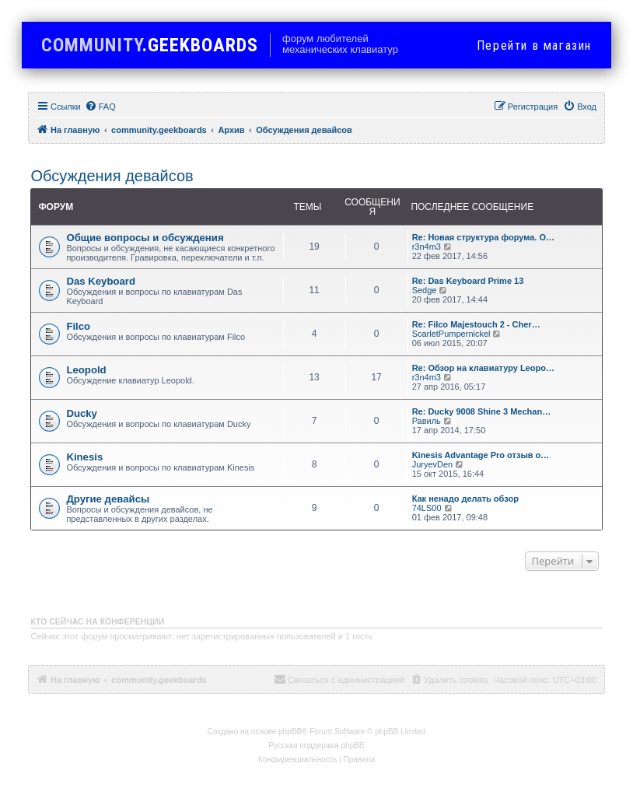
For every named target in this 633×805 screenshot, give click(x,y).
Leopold (86, 370)
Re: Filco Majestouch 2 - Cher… (476, 324)
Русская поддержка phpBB (316, 745)
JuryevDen (432, 464)
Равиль (426, 420)
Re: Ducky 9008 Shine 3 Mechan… (481, 411)
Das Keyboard (100, 281)
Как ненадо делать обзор (465, 498)
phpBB (290, 731)
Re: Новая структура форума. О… (483, 237)
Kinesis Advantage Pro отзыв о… (481, 455)
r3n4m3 (426, 246)
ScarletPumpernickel (451, 333)
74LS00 (427, 508)
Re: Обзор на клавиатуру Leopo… (483, 368)
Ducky (81, 413)
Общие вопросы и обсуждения (144, 237)
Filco (78, 326)
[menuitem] (100, 106)
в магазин (534, 45)
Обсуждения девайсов (111, 175)
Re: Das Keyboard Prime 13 (468, 280)
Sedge (424, 290)
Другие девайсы (107, 499)
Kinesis (84, 457)
